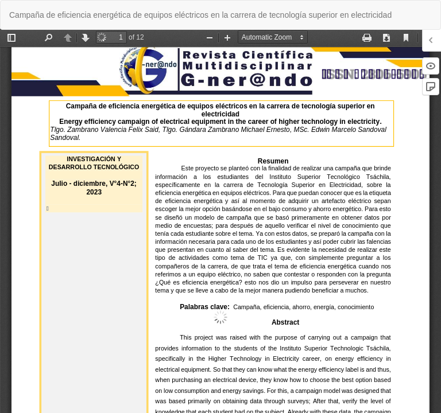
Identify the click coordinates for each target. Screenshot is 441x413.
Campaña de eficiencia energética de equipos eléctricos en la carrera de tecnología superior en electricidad (200, 15)
